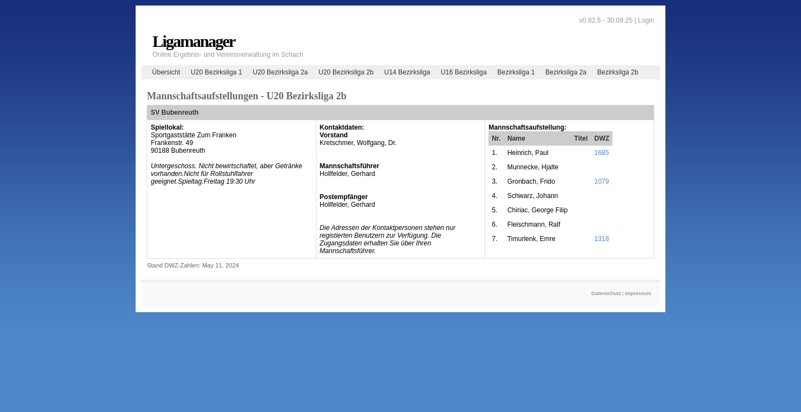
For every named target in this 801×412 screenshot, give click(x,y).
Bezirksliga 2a (566, 72)
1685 (601, 153)
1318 (601, 239)
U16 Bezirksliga (464, 72)
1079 (601, 181)
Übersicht (166, 72)
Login (646, 20)
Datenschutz (606, 293)
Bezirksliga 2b (617, 72)
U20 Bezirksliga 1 (216, 72)
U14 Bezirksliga (407, 72)
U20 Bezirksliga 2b (346, 72)
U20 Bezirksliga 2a (280, 72)
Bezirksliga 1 (516, 72)
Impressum (638, 293)
